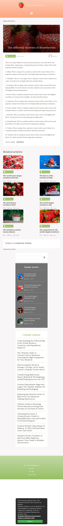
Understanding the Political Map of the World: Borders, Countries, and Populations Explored (31, 321)
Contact (31, 446)
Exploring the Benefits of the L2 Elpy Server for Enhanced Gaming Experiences (31, 374)
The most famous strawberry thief (30, 286)
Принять (30, 521)
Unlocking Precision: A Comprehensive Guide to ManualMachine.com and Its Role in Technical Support (31, 394)
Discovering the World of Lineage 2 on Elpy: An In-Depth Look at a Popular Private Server (31, 344)
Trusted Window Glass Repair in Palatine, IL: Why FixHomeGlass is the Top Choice (31, 405)
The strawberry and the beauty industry (32, 297)
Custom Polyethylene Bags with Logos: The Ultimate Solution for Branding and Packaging (31, 364)
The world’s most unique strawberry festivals (32, 263)
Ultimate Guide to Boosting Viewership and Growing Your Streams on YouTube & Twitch (30, 383)
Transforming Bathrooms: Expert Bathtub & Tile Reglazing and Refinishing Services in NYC (31, 354)
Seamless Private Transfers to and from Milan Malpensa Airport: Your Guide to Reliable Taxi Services (30, 416)
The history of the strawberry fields (30, 252)
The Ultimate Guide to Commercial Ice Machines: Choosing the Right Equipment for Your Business (30, 333)
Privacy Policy (32, 452)
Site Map (31, 449)
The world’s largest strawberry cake (30, 274)
